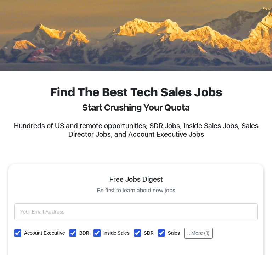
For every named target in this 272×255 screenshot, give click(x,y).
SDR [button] (149, 233)
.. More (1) (198, 233)
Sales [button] (174, 233)
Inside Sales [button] (116, 233)
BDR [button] (84, 233)
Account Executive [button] (44, 233)
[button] (17, 233)
